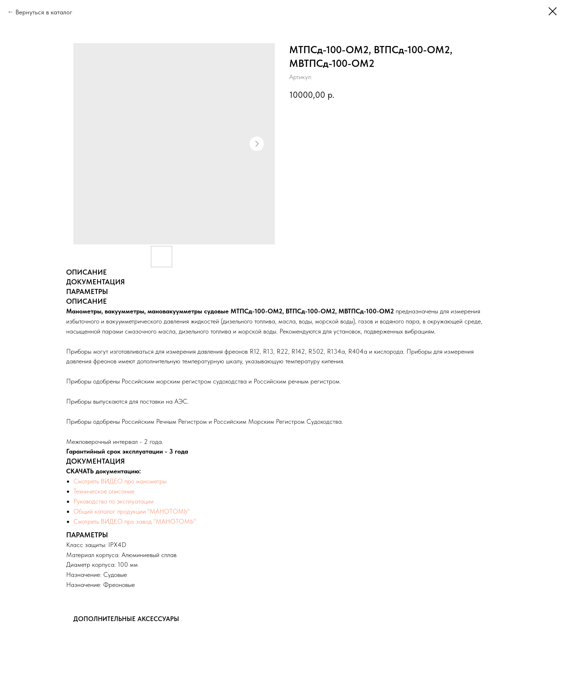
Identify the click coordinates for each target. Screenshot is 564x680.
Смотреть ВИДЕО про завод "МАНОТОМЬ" (134, 521)
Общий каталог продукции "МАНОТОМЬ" (131, 511)
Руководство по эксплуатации (113, 501)
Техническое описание (104, 491)
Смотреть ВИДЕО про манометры (120, 481)
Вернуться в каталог (43, 12)
